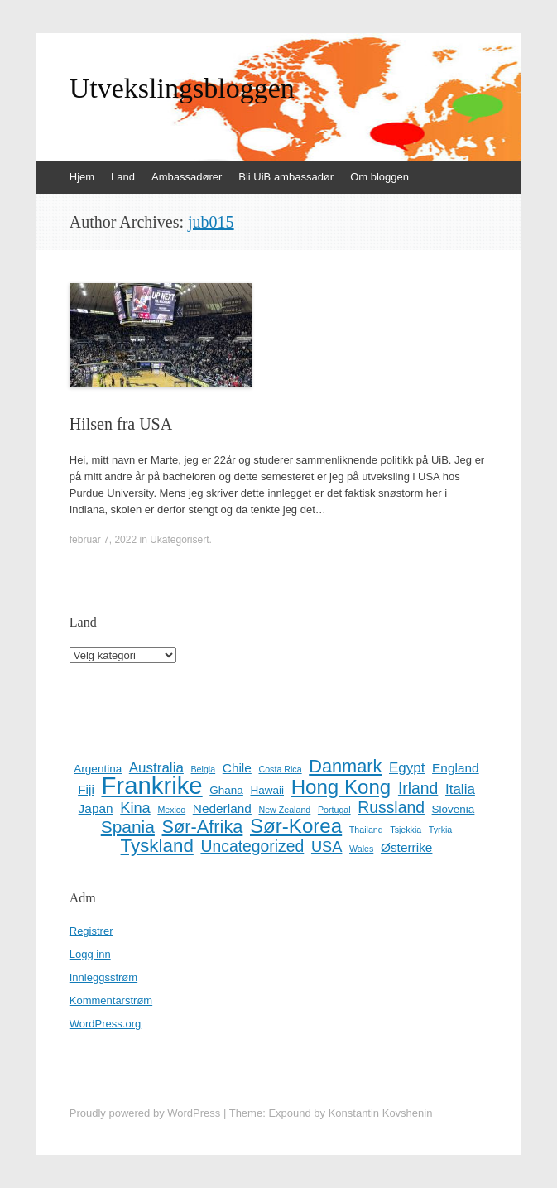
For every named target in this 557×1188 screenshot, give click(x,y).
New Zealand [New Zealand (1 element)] (284, 810)
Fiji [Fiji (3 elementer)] (86, 789)
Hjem (82, 177)
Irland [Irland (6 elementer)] (418, 788)
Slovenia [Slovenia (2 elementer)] (453, 809)
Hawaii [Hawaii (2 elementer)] (267, 790)
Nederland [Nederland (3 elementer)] (222, 808)
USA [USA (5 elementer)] (327, 847)
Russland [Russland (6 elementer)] (391, 807)
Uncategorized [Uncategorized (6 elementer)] (252, 846)
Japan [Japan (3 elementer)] (96, 808)
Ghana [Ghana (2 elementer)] (226, 790)
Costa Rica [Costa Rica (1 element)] (279, 769)
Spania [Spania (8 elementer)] (128, 827)
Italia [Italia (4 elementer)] (460, 789)
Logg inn (90, 954)
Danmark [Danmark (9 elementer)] (345, 766)
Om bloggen (379, 177)
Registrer (91, 931)
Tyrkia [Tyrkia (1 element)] (440, 829)
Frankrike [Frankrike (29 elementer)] (151, 785)
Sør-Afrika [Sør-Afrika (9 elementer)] (202, 827)
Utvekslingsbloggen (182, 89)
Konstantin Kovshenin (381, 1113)
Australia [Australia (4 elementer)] (156, 768)
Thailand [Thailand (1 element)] (366, 829)
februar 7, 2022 (103, 540)
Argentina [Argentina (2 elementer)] (98, 768)
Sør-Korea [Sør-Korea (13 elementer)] (296, 826)
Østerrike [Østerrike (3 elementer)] (407, 847)
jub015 (211, 222)
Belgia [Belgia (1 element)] (203, 769)
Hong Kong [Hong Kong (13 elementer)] (341, 787)
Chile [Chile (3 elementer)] (237, 768)
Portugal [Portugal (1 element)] (334, 810)
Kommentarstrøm (111, 1000)
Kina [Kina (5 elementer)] (135, 808)
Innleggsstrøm (103, 977)
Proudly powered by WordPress (145, 1113)
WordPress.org (105, 1023)
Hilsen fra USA (121, 424)
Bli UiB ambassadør (286, 177)
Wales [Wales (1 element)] (361, 849)
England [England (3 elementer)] (455, 768)
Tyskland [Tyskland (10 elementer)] (157, 846)
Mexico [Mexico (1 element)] (171, 810)
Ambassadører (186, 177)
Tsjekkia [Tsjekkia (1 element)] (405, 829)
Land (123, 177)
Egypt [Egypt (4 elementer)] (407, 768)
